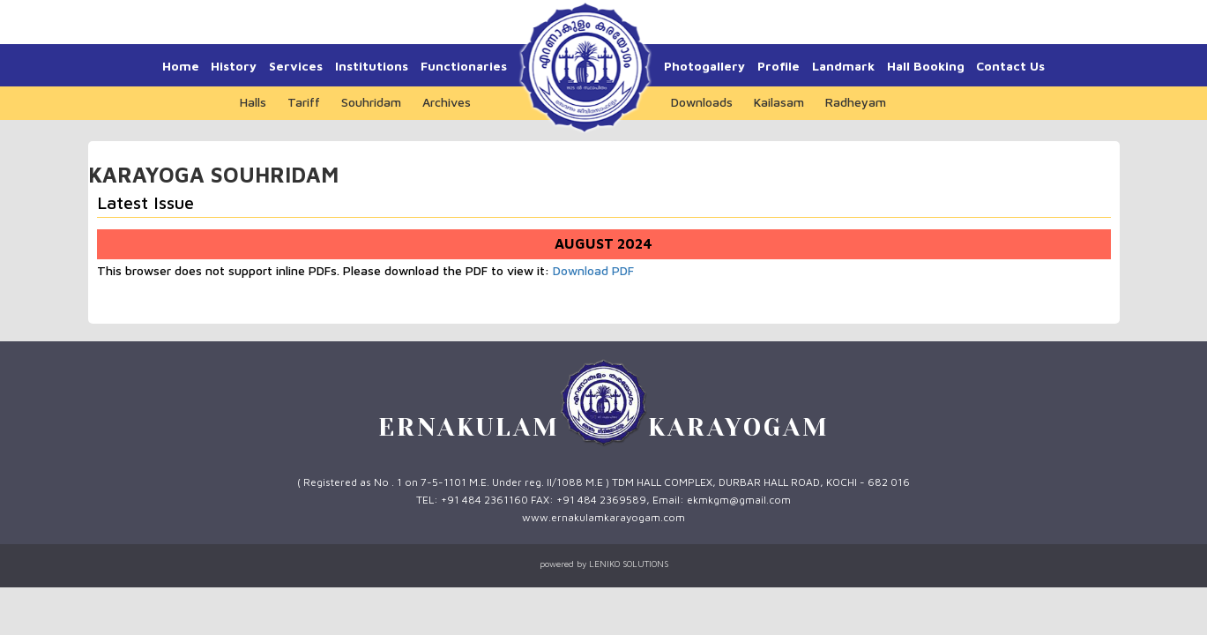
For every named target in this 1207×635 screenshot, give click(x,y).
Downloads (702, 101)
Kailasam (779, 101)
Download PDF (593, 270)
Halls (253, 101)
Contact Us (1010, 65)
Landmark (843, 65)
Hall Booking (926, 65)
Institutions (371, 65)
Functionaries (464, 65)
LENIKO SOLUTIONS (628, 563)
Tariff (303, 101)
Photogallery (704, 65)
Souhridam (371, 101)
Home (180, 65)
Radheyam (855, 101)
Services (296, 65)
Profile (778, 65)
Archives (446, 101)
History (234, 65)
